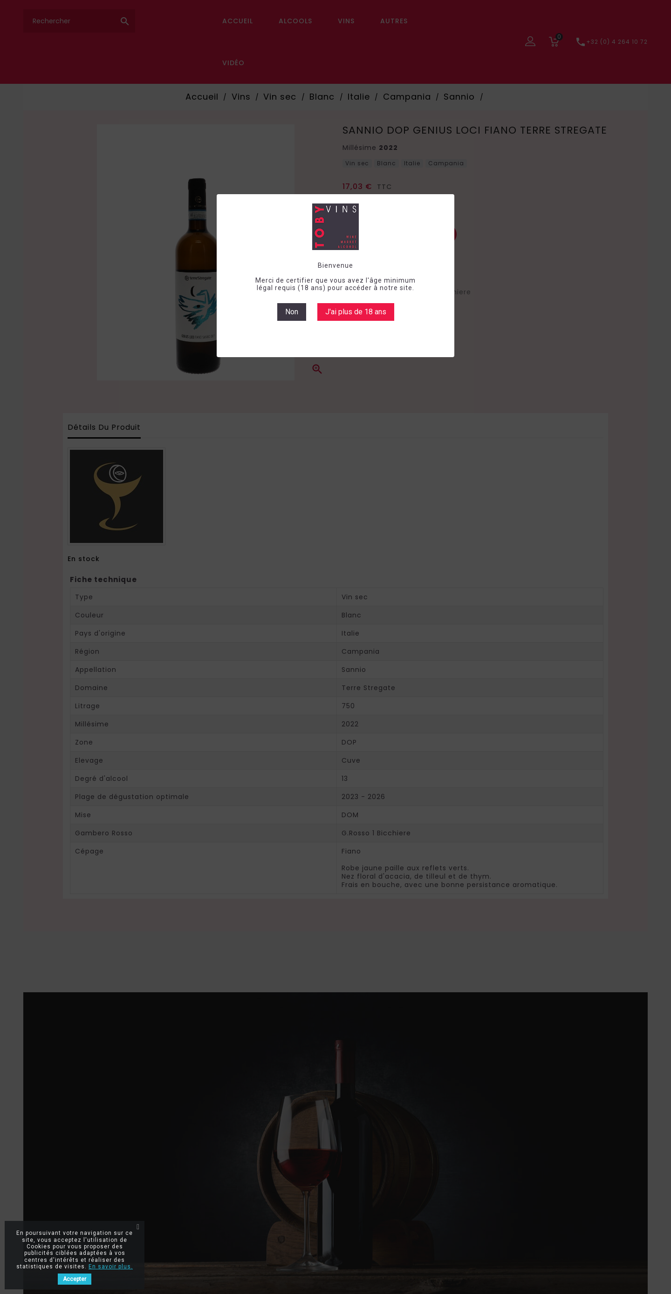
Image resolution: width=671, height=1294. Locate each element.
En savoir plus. (111, 1266)
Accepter (74, 1279)
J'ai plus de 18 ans (355, 311)
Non (291, 311)
